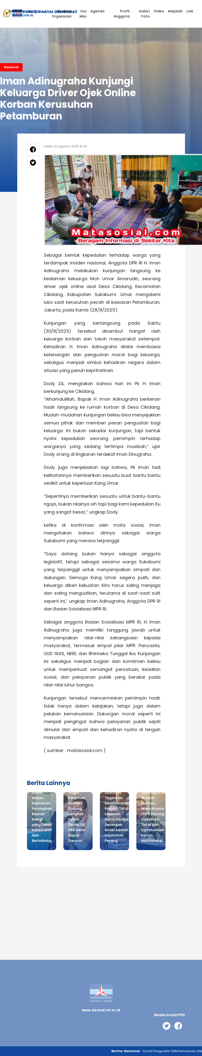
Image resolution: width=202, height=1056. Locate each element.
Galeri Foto (144, 14)
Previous (19, 824)
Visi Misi (83, 14)
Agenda (97, 11)
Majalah (175, 11)
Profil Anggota (122, 14)
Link (189, 11)
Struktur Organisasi (61, 14)
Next (172, 824)
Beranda (16, 11)
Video (159, 11)
